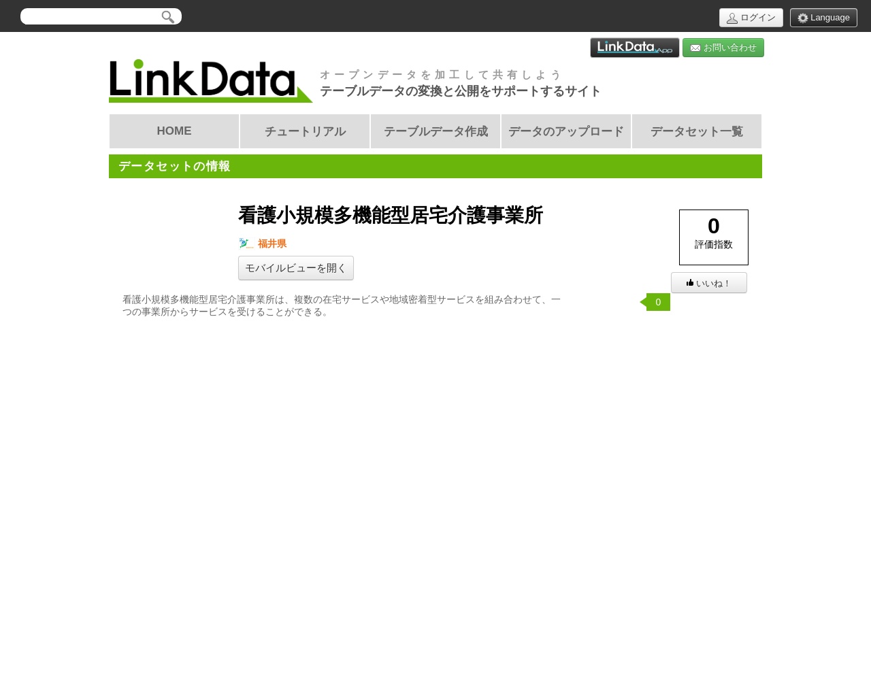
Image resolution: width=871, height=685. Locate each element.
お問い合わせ (723, 48)
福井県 (262, 243)
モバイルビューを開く (296, 268)
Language (824, 18)
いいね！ (709, 283)
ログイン (751, 18)
